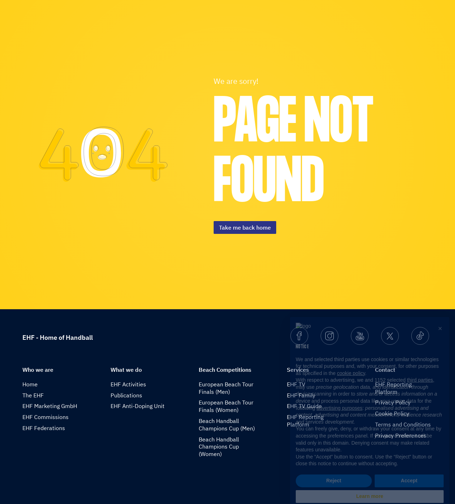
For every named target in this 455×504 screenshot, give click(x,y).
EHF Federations (43, 427)
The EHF (33, 395)
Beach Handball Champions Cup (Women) (219, 447)
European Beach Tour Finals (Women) (226, 406)
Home (30, 384)
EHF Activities (128, 384)
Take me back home (245, 227)
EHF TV (296, 384)
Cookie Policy (392, 413)
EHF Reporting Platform (305, 420)
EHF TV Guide (304, 405)
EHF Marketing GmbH (49, 405)
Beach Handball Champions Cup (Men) (227, 424)
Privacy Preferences (401, 435)
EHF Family (301, 395)
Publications (126, 395)
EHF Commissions (45, 416)
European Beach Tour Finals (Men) (226, 388)
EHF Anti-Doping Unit (138, 405)
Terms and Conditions (403, 424)
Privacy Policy (393, 402)
